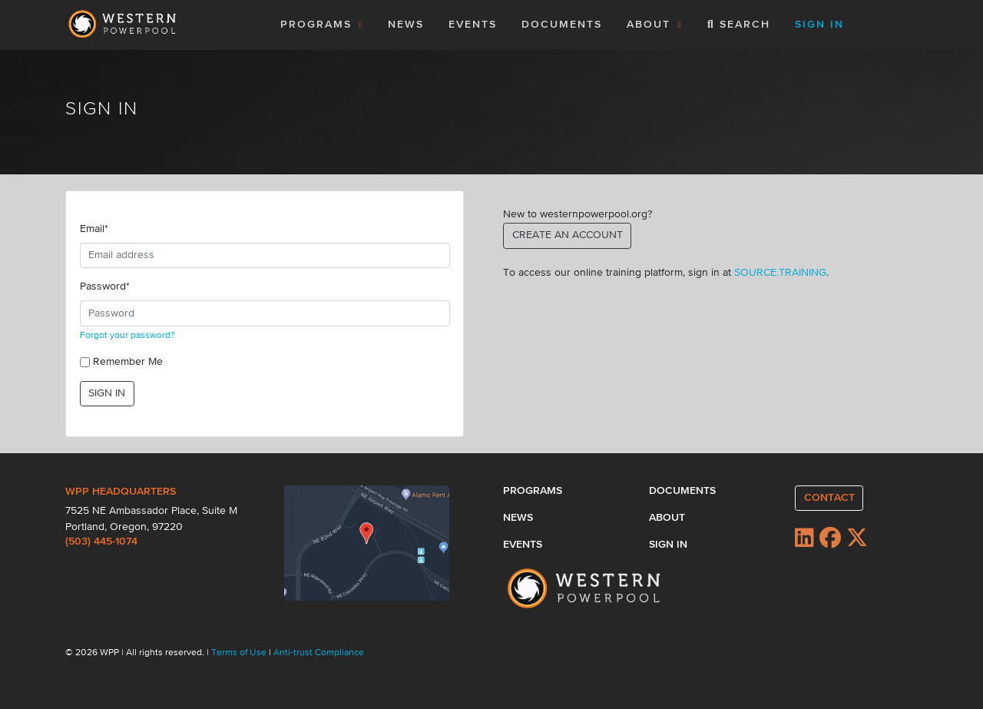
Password (105, 286)
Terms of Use (240, 653)
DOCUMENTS (561, 24)
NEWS (406, 24)
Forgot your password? (127, 335)
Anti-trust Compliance (318, 653)
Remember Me (128, 361)
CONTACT (829, 497)
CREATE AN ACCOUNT (567, 235)
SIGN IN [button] (819, 24)
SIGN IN (106, 393)
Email (94, 229)
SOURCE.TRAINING (780, 272)
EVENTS (475, 23)
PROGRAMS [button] (322, 24)
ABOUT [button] (655, 24)
